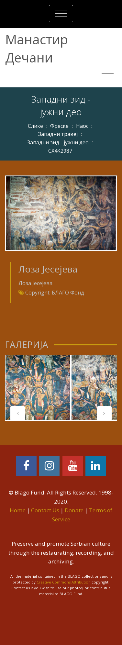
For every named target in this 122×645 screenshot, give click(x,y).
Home (18, 510)
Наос (82, 125)
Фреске (59, 125)
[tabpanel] (38, 388)
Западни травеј (58, 134)
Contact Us (45, 510)
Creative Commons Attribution (64, 582)
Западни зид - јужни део (58, 142)
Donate (74, 510)
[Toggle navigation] (61, 13)
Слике (35, 125)
